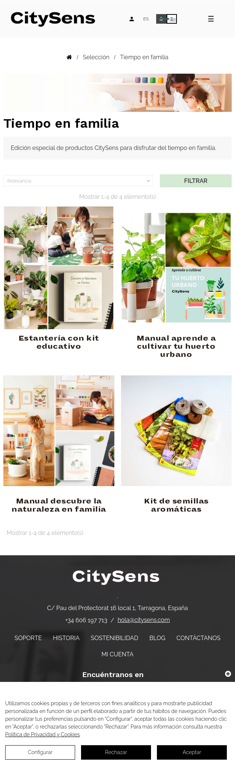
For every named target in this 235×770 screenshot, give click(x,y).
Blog (157, 638)
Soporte (28, 638)
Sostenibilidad (114, 638)
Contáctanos (199, 638)
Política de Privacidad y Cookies (42, 734)
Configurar (40, 752)
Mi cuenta (117, 654)
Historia (66, 638)
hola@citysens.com (144, 619)
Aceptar (191, 752)
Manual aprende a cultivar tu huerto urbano (176, 346)
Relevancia (79, 181)
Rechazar (116, 752)
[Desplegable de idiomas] (146, 19)
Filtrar (196, 180)
